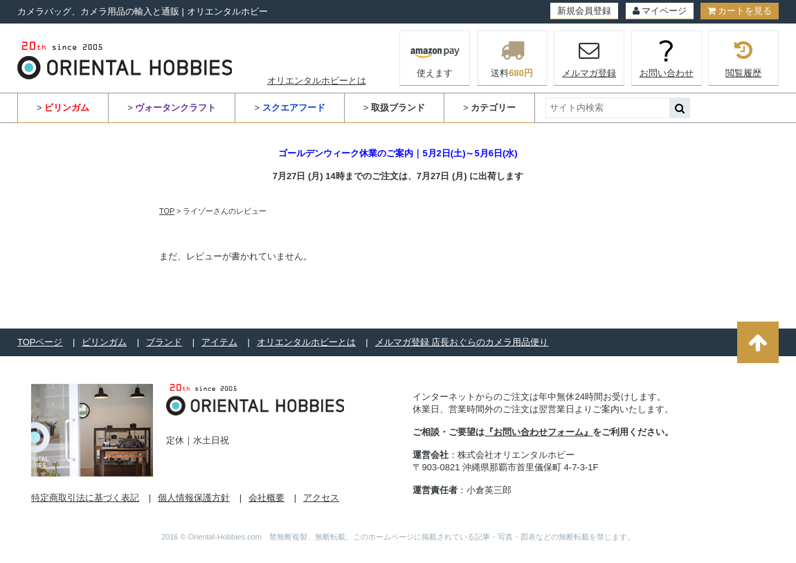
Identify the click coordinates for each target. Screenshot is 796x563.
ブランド (164, 342)
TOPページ (40, 342)
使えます (435, 56)
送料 (512, 58)
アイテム (219, 342)
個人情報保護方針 (194, 497)
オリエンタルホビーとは (316, 80)
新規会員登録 (584, 11)
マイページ (660, 11)
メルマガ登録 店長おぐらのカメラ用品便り (462, 342)
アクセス (321, 497)
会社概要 (266, 497)
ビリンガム (104, 342)
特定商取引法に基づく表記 (85, 497)
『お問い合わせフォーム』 (539, 432)
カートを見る (739, 11)
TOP (166, 211)
